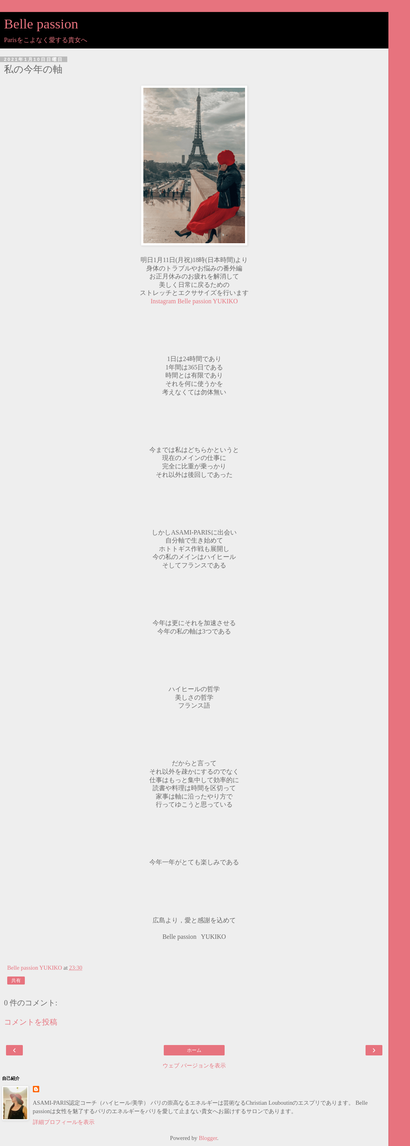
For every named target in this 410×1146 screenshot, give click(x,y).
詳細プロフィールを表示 (63, 1122)
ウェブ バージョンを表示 (194, 1065)
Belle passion (41, 23)
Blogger (208, 1138)
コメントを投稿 (30, 1022)
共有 (16, 980)
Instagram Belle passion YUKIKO (194, 301)
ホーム (194, 1050)
